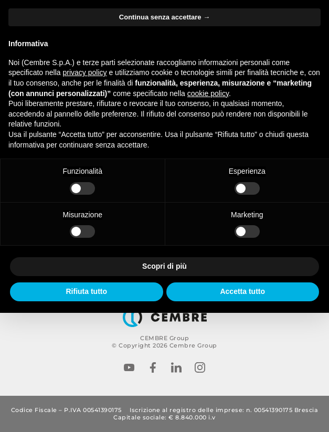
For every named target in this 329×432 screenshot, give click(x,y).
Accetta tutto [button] (242, 291)
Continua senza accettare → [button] (164, 17)
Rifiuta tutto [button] (86, 291)
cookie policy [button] (208, 93)
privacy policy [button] (85, 72)
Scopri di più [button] (164, 266)
